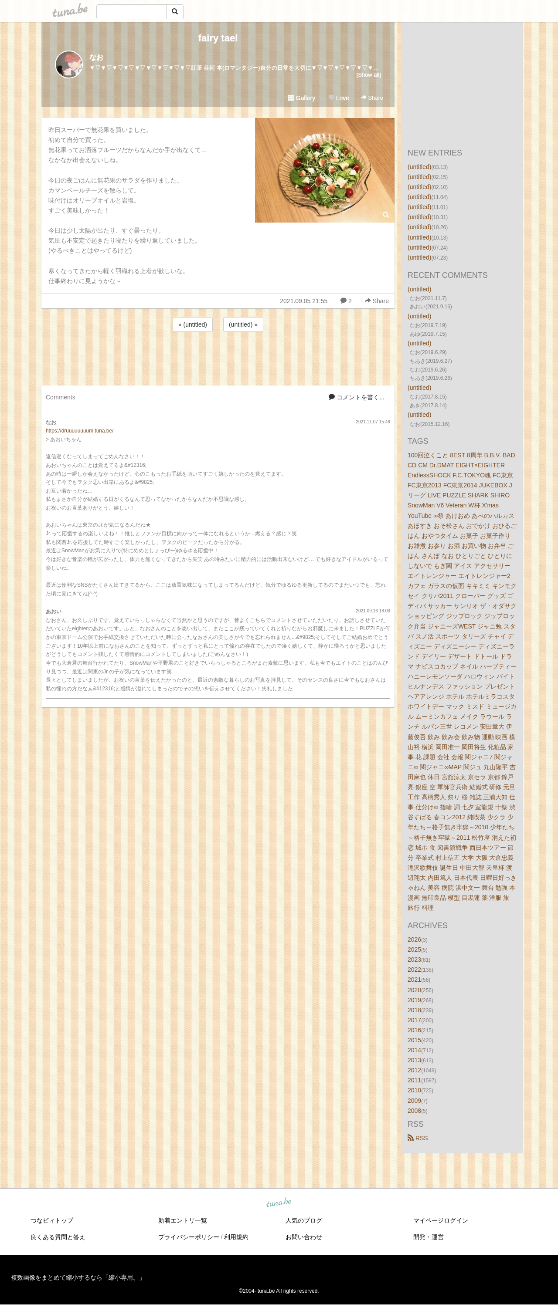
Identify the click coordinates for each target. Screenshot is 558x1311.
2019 (414, 1000)
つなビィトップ (52, 1220)
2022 (414, 969)
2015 (414, 1040)
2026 (414, 939)
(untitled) (419, 166)
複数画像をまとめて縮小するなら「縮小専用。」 (78, 1277)
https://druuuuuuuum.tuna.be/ (79, 431)
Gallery (301, 98)
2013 (414, 1060)
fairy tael (218, 38)
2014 (414, 1050)
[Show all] (369, 74)
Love (338, 98)
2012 (414, 1070)
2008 (414, 1110)
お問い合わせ (304, 1236)
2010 (414, 1090)
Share (372, 98)
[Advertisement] (218, 357)
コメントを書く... (356, 397)
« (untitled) (192, 324)
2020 (414, 990)
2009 (414, 1100)
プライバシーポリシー (188, 1236)
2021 (414, 979)
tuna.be (278, 1202)
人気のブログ (304, 1220)
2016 (414, 1030)
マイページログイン (440, 1220)
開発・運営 (428, 1236)
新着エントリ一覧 (182, 1220)
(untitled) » (243, 324)
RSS (418, 1138)
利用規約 (236, 1236)
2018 (414, 1010)
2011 (414, 1080)
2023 (414, 959)
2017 (414, 1020)
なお (96, 57)
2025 (414, 949)
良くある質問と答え (58, 1236)
